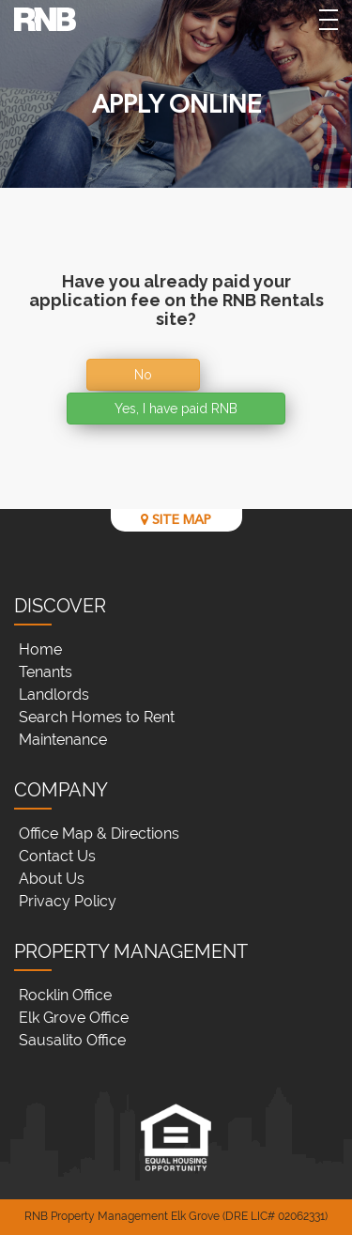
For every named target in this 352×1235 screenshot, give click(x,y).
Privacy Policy (67, 901)
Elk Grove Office (74, 1018)
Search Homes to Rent (97, 717)
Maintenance (63, 740)
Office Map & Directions (99, 833)
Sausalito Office (72, 1040)
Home (40, 649)
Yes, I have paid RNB (176, 408)
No (143, 374)
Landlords (54, 694)
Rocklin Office (65, 995)
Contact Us (57, 856)
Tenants (45, 672)
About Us (51, 879)
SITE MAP (176, 520)
